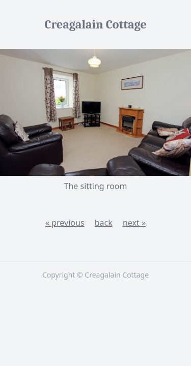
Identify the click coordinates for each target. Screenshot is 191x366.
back (104, 222)
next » (134, 222)
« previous (65, 222)
